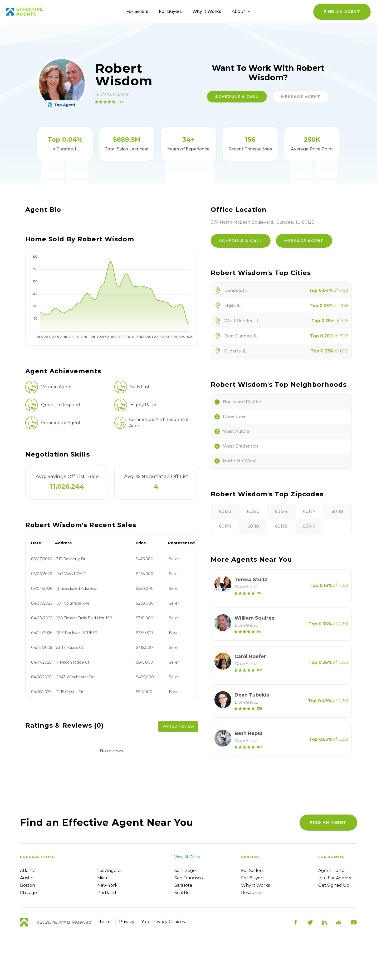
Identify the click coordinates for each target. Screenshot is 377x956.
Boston (27, 885)
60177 (309, 511)
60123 (225, 511)
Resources (252, 892)
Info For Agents (334, 877)
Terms (105, 921)
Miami (103, 877)
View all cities (187, 857)
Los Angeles (109, 870)
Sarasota (183, 885)
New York (107, 885)
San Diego (185, 870)
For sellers (252, 870)
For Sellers (137, 11)
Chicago (28, 892)
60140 (309, 526)
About (241, 11)
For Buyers (170, 11)
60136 (281, 526)
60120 (253, 511)
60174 (225, 526)
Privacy (126, 921)
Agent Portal (332, 870)
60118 (337, 511)
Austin (26, 877)
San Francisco (188, 877)
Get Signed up (333, 885)
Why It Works (206, 11)
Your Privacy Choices (163, 921)
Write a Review (178, 726)
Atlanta (28, 870)
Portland (106, 892)
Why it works (255, 885)
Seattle (182, 892)
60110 (253, 526)
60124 (281, 511)
